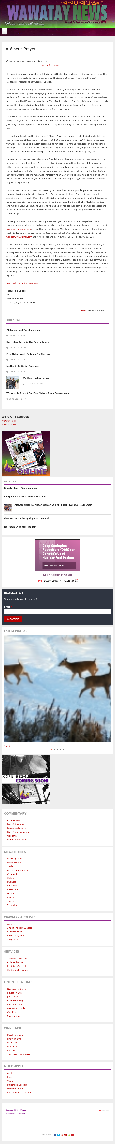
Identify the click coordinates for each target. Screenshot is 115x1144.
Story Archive (13, 939)
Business (11, 881)
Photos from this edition (19, 1092)
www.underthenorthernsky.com (22, 283)
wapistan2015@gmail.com (19, 236)
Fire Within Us (14, 1038)
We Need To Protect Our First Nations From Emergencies (37, 393)
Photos (10, 1077)
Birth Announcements (18, 831)
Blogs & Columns (15, 824)
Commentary (13, 820)
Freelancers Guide (16, 1008)
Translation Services (17, 958)
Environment (13, 889)
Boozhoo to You (15, 1034)
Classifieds (12, 1012)
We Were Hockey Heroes (36, 378)
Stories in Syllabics (16, 935)
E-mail (8, 606)
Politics (10, 897)
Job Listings (12, 996)
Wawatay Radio (9, 420)
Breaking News (14, 858)
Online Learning (15, 1000)
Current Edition (14, 931)
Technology (12, 905)
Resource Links (14, 1004)
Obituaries (12, 835)
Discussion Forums (16, 828)
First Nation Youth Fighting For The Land (28, 354)
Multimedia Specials (17, 1084)
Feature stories (14, 862)
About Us (11, 923)
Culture (10, 877)
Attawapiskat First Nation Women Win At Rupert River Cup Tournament (53, 505)
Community (13, 874)
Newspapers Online (16, 988)
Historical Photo (15, 1088)
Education (12, 885)
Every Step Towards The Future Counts (27, 342)
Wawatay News (9, 424)
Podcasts (11, 1050)
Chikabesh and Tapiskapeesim (23, 330)
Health (10, 893)
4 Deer (7, 745)
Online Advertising (16, 962)
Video (10, 1080)
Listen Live (12, 1042)
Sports (10, 901)
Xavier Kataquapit (50, 65)
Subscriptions (13, 1016)
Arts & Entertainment (17, 870)
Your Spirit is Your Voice (18, 1054)
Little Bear (12, 1046)
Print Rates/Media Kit (17, 966)
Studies (10, 866)
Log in (84, 310)
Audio (10, 1073)
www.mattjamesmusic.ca (18, 229)
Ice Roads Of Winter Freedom (22, 366)
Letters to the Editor (17, 839)
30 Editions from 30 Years (19, 927)
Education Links (15, 992)
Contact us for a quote (18, 969)
